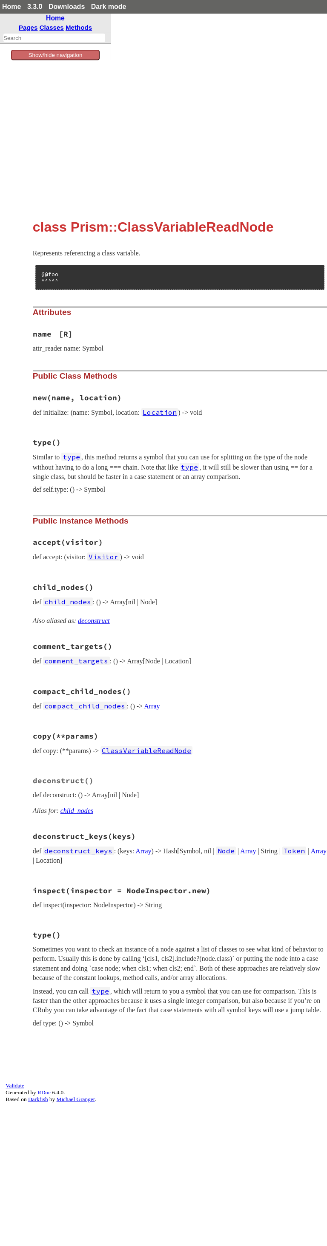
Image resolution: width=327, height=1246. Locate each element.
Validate (15, 1085)
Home (11, 6)
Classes (52, 27)
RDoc (44, 1092)
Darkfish (38, 1099)
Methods (79, 27)
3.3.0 (35, 6)
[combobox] (54, 38)
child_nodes (76, 810)
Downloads (67, 6)
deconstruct (94, 620)
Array (152, 706)
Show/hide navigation (56, 55)
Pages (28, 27)
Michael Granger (76, 1099)
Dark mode (108, 6)
